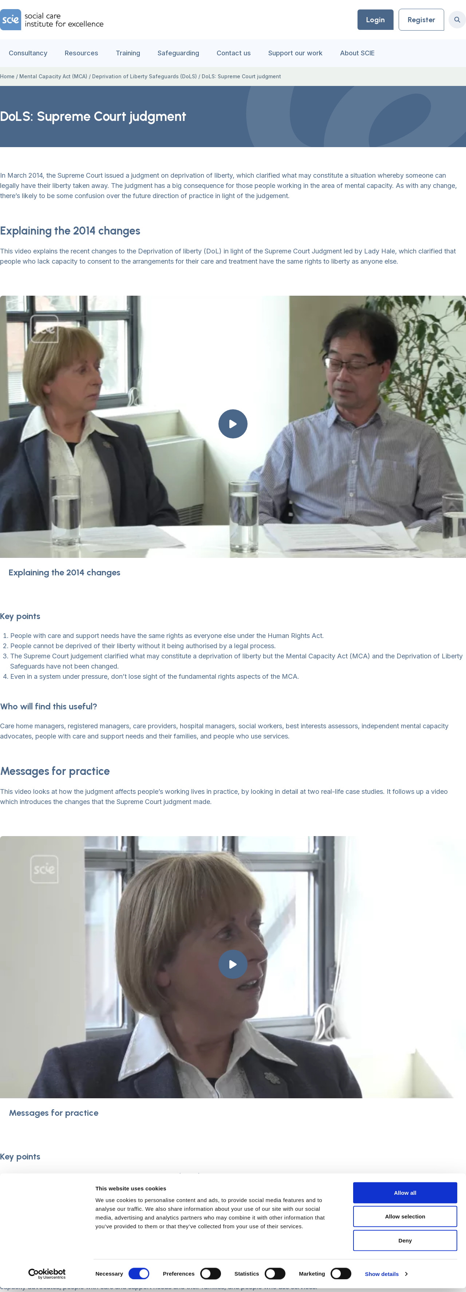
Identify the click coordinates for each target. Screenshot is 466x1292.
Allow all (405, 1196)
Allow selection (405, 1220)
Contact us (234, 53)
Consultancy (28, 53)
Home (7, 76)
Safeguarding (178, 53)
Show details (382, 1278)
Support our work (295, 53)
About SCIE (357, 53)
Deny (405, 1244)
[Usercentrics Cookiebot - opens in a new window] (47, 1277)
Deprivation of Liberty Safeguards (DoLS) (144, 76)
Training (128, 53)
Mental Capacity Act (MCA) (53, 76)
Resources (81, 53)
